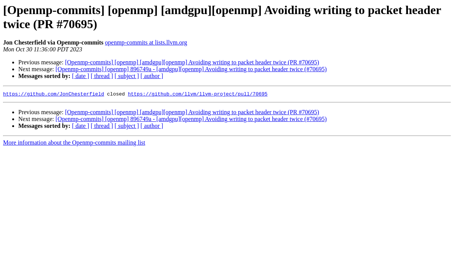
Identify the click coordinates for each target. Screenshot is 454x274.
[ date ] (80, 76)
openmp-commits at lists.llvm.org (146, 42)
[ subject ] (127, 76)
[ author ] (152, 76)
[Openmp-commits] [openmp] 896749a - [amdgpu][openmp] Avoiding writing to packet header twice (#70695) (191, 69)
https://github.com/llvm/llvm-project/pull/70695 (198, 94)
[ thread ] (102, 76)
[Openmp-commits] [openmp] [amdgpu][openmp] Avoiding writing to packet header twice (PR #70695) (192, 62)
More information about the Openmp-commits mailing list (74, 143)
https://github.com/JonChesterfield (53, 94)
